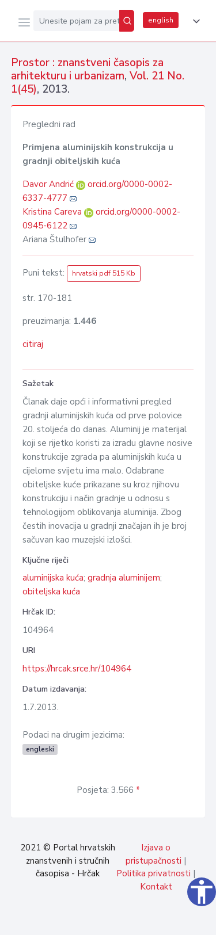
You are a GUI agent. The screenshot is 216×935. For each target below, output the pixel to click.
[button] (194, 21)
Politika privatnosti (153, 873)
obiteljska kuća (51, 591)
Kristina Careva (53, 211)
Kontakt (156, 886)
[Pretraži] (126, 21)
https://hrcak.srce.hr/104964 (76, 668)
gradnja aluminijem (124, 577)
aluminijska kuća (53, 577)
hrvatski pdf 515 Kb (103, 273)
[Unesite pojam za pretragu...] (76, 21)
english (160, 20)
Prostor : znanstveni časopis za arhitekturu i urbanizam (87, 69)
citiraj (32, 344)
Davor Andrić (49, 184)
